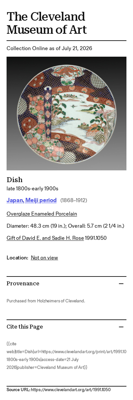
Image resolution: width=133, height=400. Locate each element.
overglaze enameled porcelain (42, 214)
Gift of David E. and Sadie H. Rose (45, 238)
